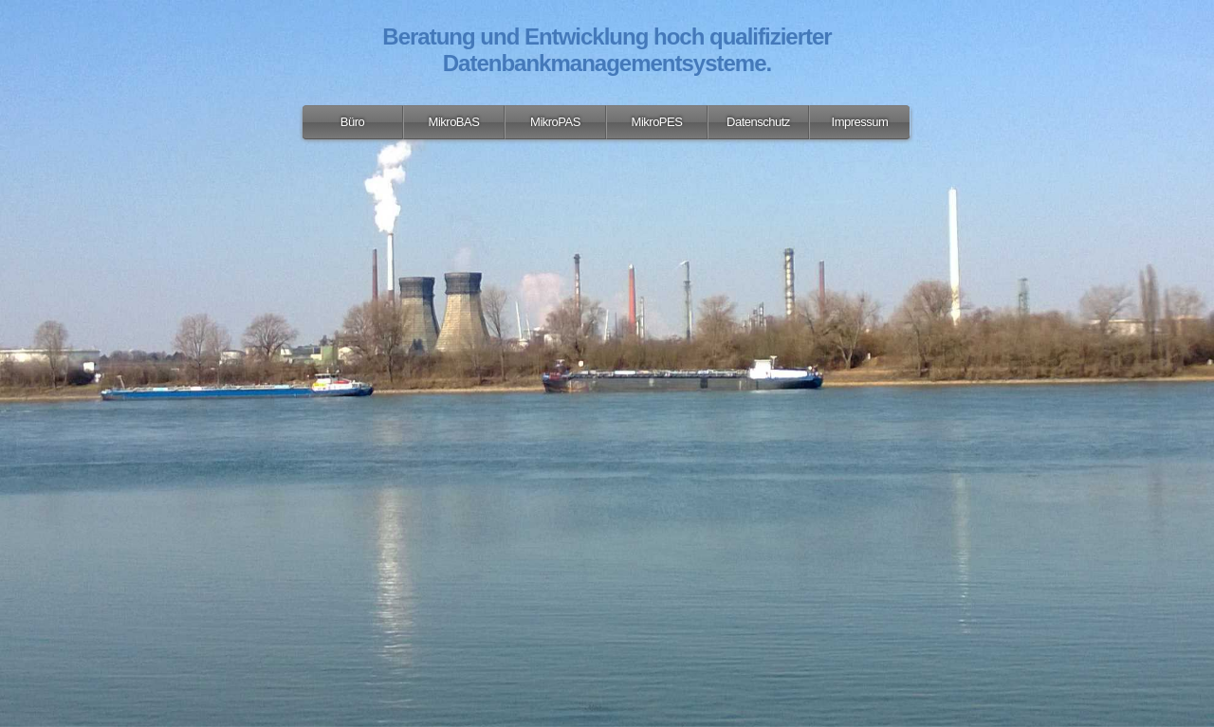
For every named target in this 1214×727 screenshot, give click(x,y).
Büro (352, 122)
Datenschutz (758, 122)
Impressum (860, 122)
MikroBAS (454, 122)
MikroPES (657, 122)
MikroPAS (555, 122)
